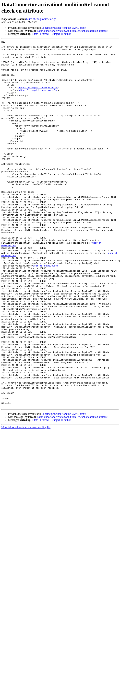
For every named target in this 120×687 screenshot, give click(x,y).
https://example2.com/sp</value (38, 100)
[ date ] (36, 33)
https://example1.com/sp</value (38, 97)
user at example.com (45, 310)
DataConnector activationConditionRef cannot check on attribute (72, 30)
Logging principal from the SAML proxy (63, 27)
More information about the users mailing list (26, 500)
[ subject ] (56, 33)
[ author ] (67, 33)
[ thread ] (45, 33)
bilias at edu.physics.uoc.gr (41, 18)
